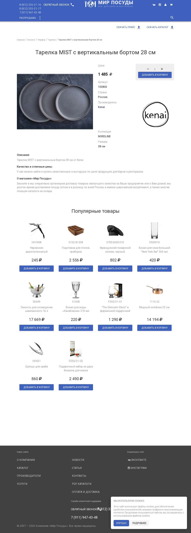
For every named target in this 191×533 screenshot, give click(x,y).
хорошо (121, 523)
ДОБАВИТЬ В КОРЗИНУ (155, 74)
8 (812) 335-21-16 (30, 4)
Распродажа (27, 18)
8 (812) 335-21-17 (30, 8)
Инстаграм (137, 468)
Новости (138, 18)
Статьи (77, 468)
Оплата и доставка (86, 491)
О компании (80, 18)
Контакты (79, 475)
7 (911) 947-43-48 (30, 12)
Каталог (46, 18)
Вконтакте (136, 460)
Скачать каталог (160, 27)
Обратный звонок (58, 4)
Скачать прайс (128, 27)
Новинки (61, 18)
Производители (103, 18)
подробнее (139, 523)
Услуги (123, 18)
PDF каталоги (81, 483)
